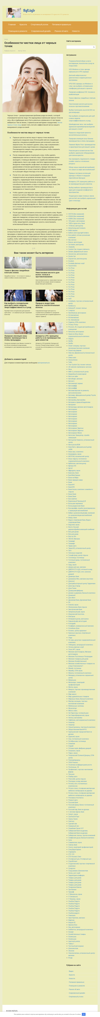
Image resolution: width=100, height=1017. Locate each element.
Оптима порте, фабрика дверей (79, 748)
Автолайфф (72, 386)
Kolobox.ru (72, 306)
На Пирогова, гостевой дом (78, 713)
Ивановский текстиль (76, 614)
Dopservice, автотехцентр (77, 259)
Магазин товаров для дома (78, 659)
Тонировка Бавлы (75, 887)
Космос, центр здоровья (77, 631)
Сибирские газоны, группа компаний (81, 835)
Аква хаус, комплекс (75, 452)
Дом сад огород (74, 586)
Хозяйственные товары (77, 934)
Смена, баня (72, 845)
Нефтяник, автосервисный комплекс (81, 720)
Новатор (71, 722)
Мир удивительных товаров (78, 696)
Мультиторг (72, 708)
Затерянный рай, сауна (76, 612)
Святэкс (71, 821)
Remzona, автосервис (76, 332)
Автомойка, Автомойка (76, 400)
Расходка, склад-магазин (77, 781)
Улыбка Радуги (73, 901)
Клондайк (72, 623)
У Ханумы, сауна (74, 899)
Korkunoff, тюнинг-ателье (77, 308)
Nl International (73, 315)
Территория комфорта (76, 875)
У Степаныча (73, 897)
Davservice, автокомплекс (77, 254)
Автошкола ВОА (74, 445)
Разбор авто (72, 776)
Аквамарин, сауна (74, 454)
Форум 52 (71, 922)
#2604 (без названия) (76, 216)
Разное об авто (61, 31)
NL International (73, 320)
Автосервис (72, 409)
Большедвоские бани (76, 506)
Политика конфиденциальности (80, 765)
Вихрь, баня (72, 518)
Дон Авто (71, 598)
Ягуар (70, 958)
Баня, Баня (72, 494)
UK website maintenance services (80, 367)
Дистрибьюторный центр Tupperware (81, 583)
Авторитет (72, 405)
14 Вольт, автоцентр (75, 226)
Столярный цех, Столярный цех (79, 859)
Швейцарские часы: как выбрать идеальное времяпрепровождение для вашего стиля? (82, 126)
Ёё (69, 602)
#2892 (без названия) (76, 219)
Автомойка (72, 398)
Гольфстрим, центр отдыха (78, 555)
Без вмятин (72, 499)
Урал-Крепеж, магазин (76, 918)
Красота (23, 24)
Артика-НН (72, 466)
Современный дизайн (41, 31)
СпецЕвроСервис (74, 849)
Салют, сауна (73, 814)
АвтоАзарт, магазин (75, 379)
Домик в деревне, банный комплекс (81, 593)
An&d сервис (73, 230)
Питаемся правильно (61, 24)
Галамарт (71, 541)
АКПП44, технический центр (78, 456)
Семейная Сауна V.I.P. (75, 828)
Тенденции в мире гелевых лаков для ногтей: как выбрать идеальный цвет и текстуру (82, 198)
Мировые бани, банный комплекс (80, 699)
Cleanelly (71, 247)
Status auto (72, 357)
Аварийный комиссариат (77, 374)
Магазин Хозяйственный (77, 661)
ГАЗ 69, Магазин (74, 539)
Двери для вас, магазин (77, 567)
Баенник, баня (73, 473)
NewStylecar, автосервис (77, 313)
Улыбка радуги (73, 913)
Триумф (71, 892)
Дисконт (71, 581)
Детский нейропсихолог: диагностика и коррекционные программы (80, 77)
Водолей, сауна (73, 525)
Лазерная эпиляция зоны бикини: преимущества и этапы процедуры (15, 338)
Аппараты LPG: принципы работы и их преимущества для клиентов (48, 338)
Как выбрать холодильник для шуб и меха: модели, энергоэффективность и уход (17, 305)
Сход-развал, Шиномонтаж (78, 871)
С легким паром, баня (76, 812)
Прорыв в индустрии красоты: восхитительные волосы (48, 305)
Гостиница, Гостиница (76, 558)
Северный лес (73, 826)
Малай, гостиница (74, 668)
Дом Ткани (72, 588)
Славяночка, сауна (75, 842)
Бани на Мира (73, 478)
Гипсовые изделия (75, 553)
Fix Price (71, 268)
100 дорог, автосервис (76, 221)
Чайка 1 (71, 944)
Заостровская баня (75, 609)
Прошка (71, 774)
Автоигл (71, 381)
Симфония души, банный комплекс (81, 838)
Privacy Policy (73, 325)
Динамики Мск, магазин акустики (80, 579)
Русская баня (73, 802)
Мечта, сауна (73, 687)
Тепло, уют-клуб (74, 873)
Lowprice (71, 310)
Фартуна (71, 920)
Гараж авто (72, 546)
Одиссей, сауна (73, 736)
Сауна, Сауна (72, 819)
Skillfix (70, 341)
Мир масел (72, 694)
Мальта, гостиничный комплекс (79, 673)
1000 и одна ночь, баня (76, 223)
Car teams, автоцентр (76, 244)
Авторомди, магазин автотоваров (80, 407)
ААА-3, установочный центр (78, 372)
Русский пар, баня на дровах (78, 809)
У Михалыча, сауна (75, 894)
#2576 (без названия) (76, 214)
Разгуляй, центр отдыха (77, 779)
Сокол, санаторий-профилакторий (80, 847)
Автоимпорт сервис (75, 383)
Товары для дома (74, 878)
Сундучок (71, 868)
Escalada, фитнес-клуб (76, 263)
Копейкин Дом (73, 628)
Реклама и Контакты (76, 798)
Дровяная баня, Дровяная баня (79, 600)
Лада (70, 638)
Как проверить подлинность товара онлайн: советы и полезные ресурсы (82, 161)
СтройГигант (72, 861)
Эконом (71, 951)
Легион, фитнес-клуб (76, 647)
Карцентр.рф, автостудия (77, 621)
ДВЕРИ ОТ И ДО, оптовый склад (80, 569)
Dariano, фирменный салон (78, 252)
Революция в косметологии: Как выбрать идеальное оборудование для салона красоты (81, 153)
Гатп (69, 551)
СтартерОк (72, 852)
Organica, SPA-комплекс (77, 322)
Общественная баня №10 (77, 729)
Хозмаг (71, 932)
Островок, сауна (74, 751)
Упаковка (71, 915)
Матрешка (72, 680)
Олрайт (71, 746)
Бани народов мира (75, 480)
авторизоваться (44, 363)
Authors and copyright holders (78, 233)
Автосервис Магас (75, 433)
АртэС (70, 468)
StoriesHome (72, 360)
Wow (70, 369)
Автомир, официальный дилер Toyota (82, 395)
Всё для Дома (73, 532)
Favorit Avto (72, 266)
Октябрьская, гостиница (77, 741)
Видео (71, 971)
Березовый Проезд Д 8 (77, 501)
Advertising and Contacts (76, 228)
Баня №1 (71, 485)
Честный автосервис (76, 946)
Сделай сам (72, 824)
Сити (70, 840)
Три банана (72, 889)
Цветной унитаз (74, 941)
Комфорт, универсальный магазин (81, 626)
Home (6, 39)
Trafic (70, 362)
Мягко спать (72, 711)
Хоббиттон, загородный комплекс (80, 929)
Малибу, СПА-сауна (75, 671)
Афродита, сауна (74, 470)
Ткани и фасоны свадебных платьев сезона (16, 271)
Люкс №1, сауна (74, 649)
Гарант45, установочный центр (79, 548)
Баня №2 (71, 487)
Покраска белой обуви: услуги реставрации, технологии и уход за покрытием (81, 63)
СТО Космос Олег (74, 857)
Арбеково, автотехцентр (77, 463)
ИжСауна (71, 616)
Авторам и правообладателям (79, 402)
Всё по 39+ (72, 536)
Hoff (69, 299)
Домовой (71, 595)
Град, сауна (72, 565)
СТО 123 (71, 854)
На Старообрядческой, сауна (78, 715)
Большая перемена (75, 503)
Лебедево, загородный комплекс (80, 645)
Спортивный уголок (39, 24)
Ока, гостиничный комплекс (78, 739)
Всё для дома (73, 534)
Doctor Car (72, 256)
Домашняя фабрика (75, 591)
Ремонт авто (73, 800)
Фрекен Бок (72, 925)
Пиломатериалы (74, 760)
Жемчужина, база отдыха (77, 607)
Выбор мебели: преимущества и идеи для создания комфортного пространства (81, 190)
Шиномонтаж (73, 948)
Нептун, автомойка (75, 718)
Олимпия (71, 744)
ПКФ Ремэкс (73, 762)
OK (84, 1014)
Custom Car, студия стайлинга (78, 249)
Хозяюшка (72, 937)
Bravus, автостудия (75, 242)
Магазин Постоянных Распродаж (80, 656)
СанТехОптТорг (73, 817)
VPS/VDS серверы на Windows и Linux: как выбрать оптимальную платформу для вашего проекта (81, 86)
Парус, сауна (72, 753)
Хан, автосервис (74, 927)
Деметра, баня (73, 576)
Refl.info (29, 10)
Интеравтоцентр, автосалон (78, 619)
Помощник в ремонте (17, 31)
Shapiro (71, 339)
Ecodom (71, 261)
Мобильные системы (76, 706)
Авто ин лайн (73, 376)
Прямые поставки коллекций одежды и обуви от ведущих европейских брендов (80, 175)
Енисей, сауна (73, 605)
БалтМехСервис (74, 475)
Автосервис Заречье (75, 428)
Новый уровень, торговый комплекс (81, 727)
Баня (70, 482)
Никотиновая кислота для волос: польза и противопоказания (47, 274)
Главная (12, 24)
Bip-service (72, 240)
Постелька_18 (73, 767)
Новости (75, 31)
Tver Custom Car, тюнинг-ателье (79, 365)
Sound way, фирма (74, 350)
